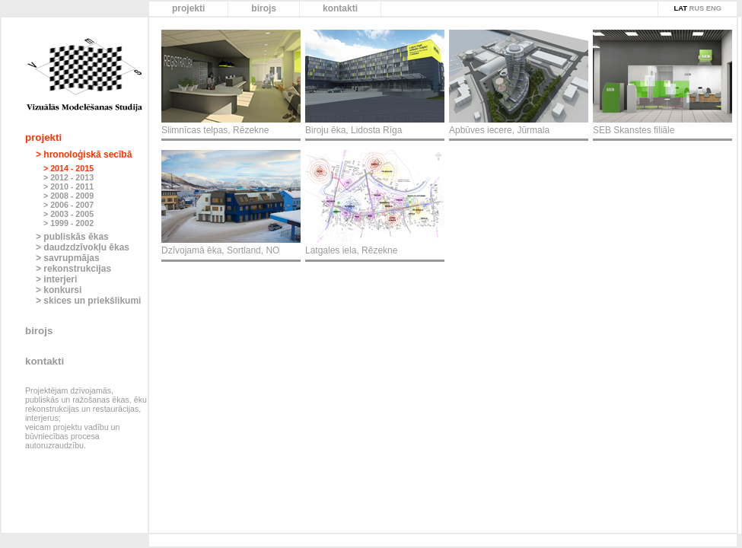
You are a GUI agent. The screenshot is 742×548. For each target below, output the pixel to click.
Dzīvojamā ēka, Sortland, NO (220, 250)
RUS (696, 8)
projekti (188, 8)
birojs (263, 8)
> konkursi (58, 290)
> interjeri (56, 279)
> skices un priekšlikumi (88, 300)
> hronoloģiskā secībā (84, 154)
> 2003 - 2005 (68, 213)
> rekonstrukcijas (73, 268)
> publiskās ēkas (72, 236)
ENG (713, 8)
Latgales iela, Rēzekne (351, 250)
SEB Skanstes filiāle (633, 130)
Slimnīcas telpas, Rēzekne (215, 130)
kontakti (340, 8)
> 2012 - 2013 (68, 177)
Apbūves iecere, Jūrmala (499, 130)
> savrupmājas (68, 258)
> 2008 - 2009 (68, 195)
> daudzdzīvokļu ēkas (82, 247)
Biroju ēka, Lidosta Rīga (353, 130)
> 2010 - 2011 (68, 186)
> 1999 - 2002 (68, 223)
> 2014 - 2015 (68, 168)
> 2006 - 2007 (68, 204)
